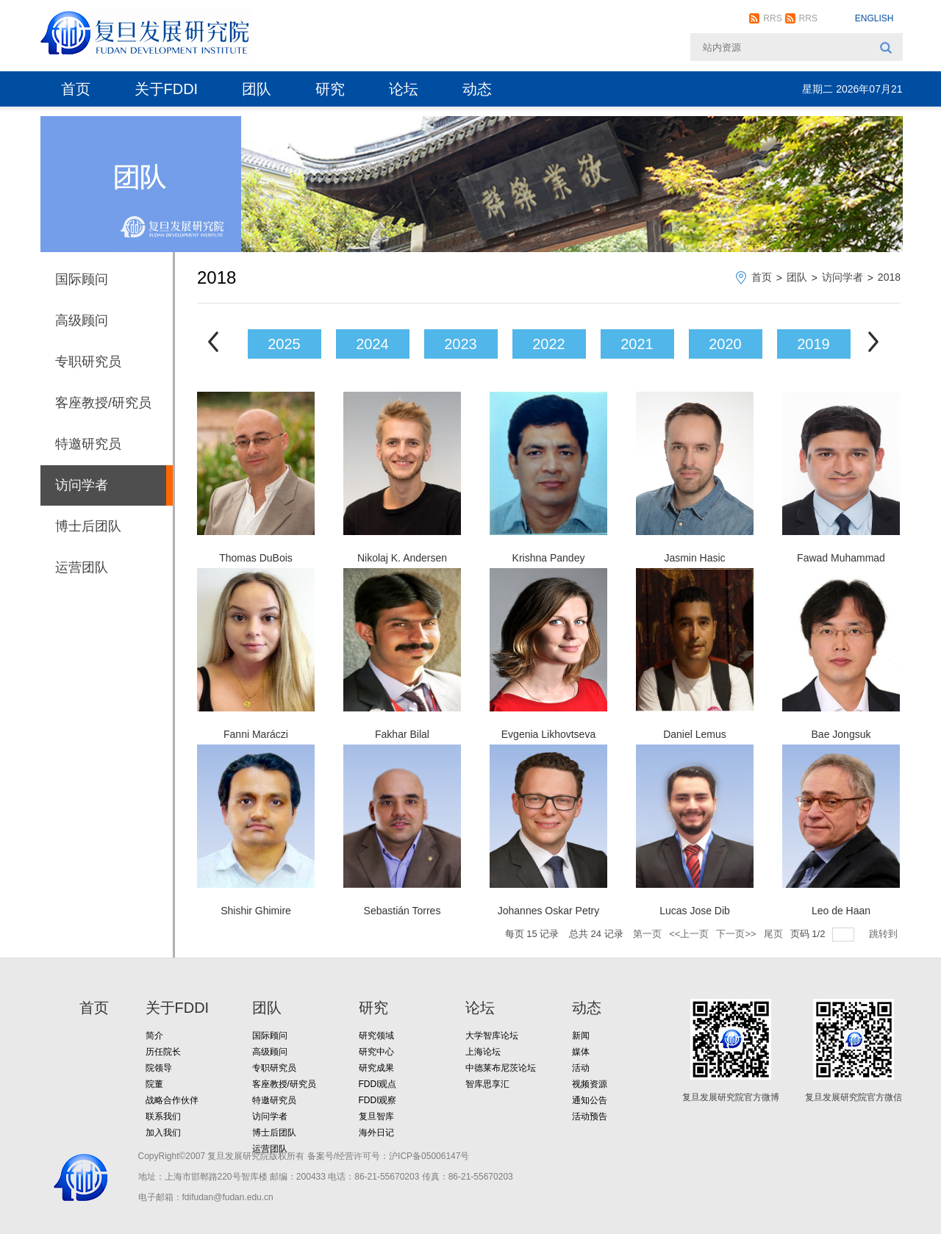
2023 (460, 344)
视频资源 (589, 1084)
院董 (154, 1084)
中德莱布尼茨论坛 (500, 1068)
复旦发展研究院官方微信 (853, 1097)
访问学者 (81, 485)
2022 (548, 344)
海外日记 (376, 1132)
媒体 (581, 1052)
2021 (637, 344)
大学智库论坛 (491, 1035)
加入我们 (163, 1132)
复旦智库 (376, 1116)
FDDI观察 (378, 1100)
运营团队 (81, 567)
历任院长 (163, 1052)
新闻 (581, 1035)
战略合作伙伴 (172, 1100)
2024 (372, 344)
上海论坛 (483, 1052)
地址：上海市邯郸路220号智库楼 (203, 1177)
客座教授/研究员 (103, 402)
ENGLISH (874, 18)
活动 (581, 1068)
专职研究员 (88, 361)
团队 (256, 89)
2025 (284, 344)
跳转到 (885, 933)
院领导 (159, 1068)
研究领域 (376, 1035)
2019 (813, 344)
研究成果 (376, 1068)
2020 (725, 344)
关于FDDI (166, 89)
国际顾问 (81, 279)
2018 (889, 277)
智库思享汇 (487, 1084)
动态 (477, 89)
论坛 (403, 89)
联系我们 (163, 1116)
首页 (75, 89)
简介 (154, 1035)
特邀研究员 (88, 444)
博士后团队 (88, 526)
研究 (330, 89)
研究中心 (376, 1052)
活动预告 (589, 1116)
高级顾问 (81, 320)
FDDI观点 (378, 1084)
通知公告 (589, 1100)
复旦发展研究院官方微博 (730, 1097)
